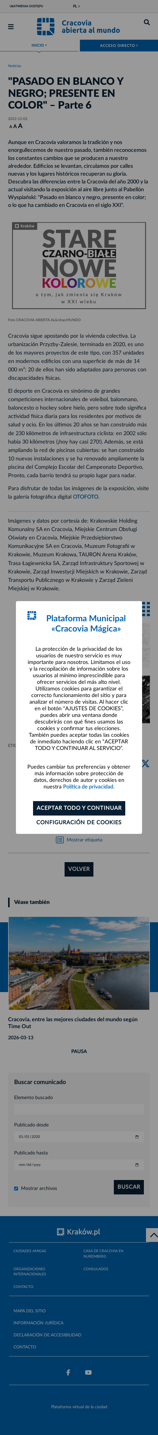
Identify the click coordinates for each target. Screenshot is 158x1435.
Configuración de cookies (79, 822)
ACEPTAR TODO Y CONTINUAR (79, 808)
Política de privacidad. (88, 787)
